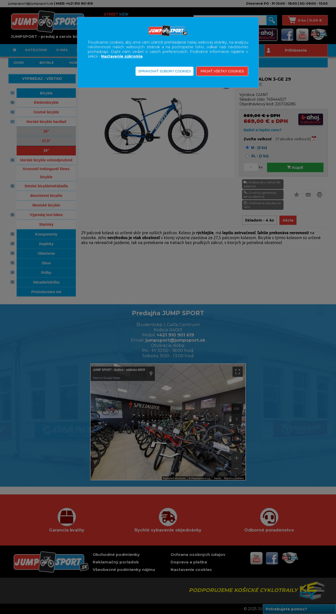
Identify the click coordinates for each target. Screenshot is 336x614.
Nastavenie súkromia (122, 56)
